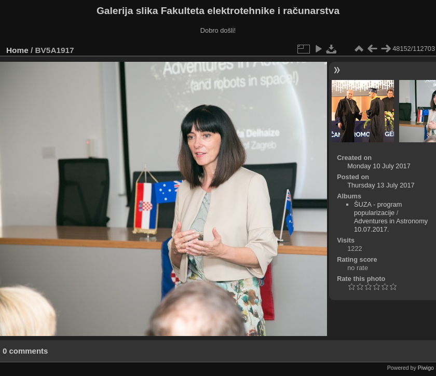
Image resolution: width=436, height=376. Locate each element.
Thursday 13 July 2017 (380, 185)
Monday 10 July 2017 (379, 166)
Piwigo (426, 368)
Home (17, 50)
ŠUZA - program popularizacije (378, 208)
